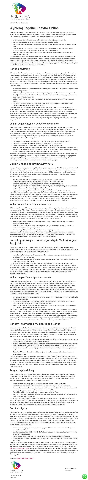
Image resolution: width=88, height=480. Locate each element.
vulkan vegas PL (29, 458)
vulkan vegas (20, 458)
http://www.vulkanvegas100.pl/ (19, 448)
